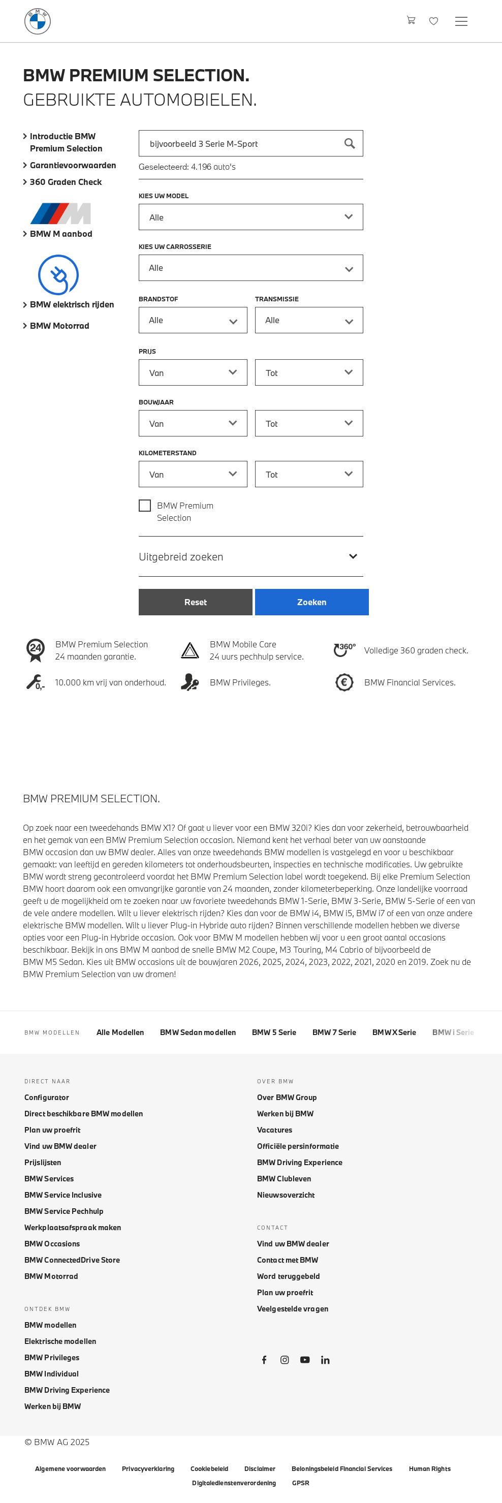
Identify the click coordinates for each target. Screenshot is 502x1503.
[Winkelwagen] (411, 21)
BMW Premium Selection (185, 511)
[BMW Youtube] (305, 1362)
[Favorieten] (434, 21)
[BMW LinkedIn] (325, 1362)
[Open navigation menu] (462, 21)
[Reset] (196, 602)
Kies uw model (164, 196)
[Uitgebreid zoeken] (251, 556)
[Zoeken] (350, 143)
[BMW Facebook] (264, 1362)
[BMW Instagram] (284, 1362)
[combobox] (251, 143)
